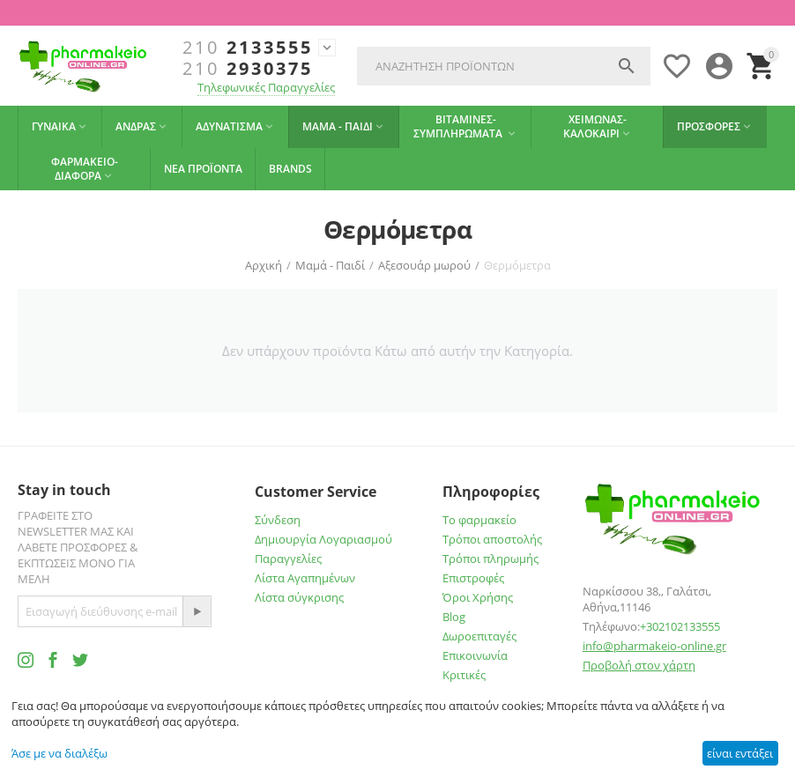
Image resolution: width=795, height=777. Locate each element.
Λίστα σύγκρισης (299, 597)
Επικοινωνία (475, 655)
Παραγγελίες (288, 558)
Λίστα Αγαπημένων (305, 578)
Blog (453, 617)
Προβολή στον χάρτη (639, 665)
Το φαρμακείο (479, 520)
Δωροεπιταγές (479, 636)
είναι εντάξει (740, 753)
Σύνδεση (278, 520)
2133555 (247, 47)
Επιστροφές (473, 578)
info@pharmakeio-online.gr (654, 646)
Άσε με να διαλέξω (59, 753)
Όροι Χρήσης (477, 597)
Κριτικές (464, 675)
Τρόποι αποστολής (492, 539)
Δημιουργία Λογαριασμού (323, 539)
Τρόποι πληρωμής (490, 558)
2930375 (247, 68)
